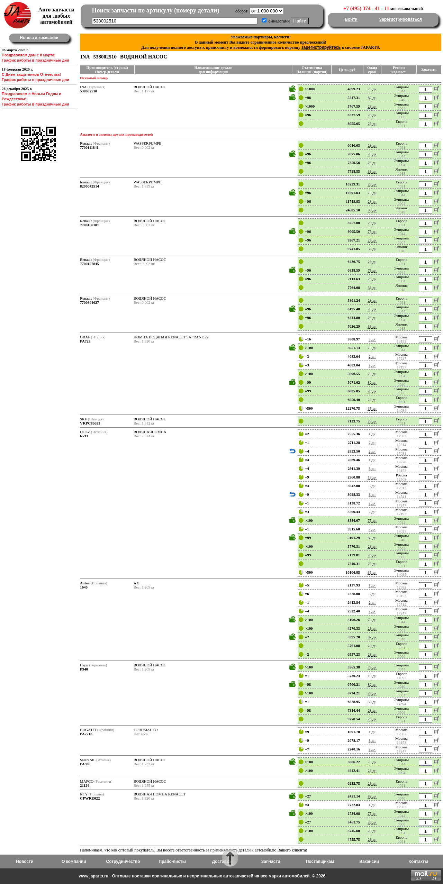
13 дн (372, 477)
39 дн (372, 171)
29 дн (372, 106)
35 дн (372, 408)
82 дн (372, 97)
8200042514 (89, 186)
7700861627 (89, 302)
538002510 (88, 91)
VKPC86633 (90, 423)
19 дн (372, 676)
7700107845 (89, 264)
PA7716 (86, 734)
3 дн (372, 339)
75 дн (372, 89)
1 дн (372, 434)
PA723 (85, 341)
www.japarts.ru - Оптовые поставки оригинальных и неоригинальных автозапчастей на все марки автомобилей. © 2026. (202, 876)
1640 (84, 587)
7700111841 (89, 147)
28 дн (372, 115)
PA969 (85, 764)
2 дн (372, 356)
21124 (84, 785)
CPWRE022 (90, 798)
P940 (84, 669)
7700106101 (89, 225)
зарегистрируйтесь (321, 47)
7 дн (372, 529)
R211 (84, 436)
